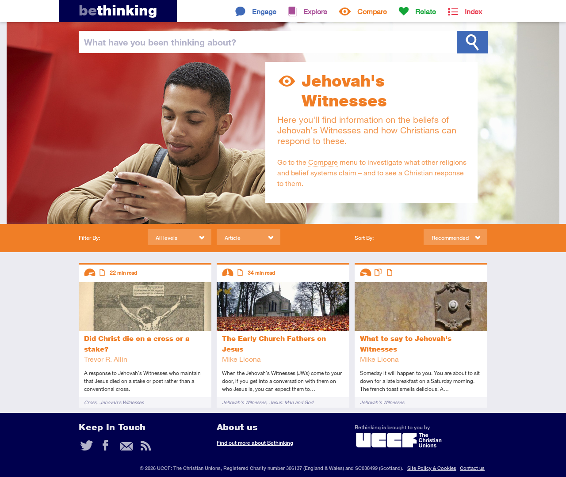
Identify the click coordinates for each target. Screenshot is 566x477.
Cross (90, 402)
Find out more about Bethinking (255, 442)
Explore (315, 11)
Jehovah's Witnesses (121, 402)
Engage (264, 11)
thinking (118, 10)
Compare (372, 11)
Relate (425, 11)
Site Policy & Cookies (431, 468)
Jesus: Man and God (291, 402)
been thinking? (160, 42)
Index (473, 11)
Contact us (472, 468)
